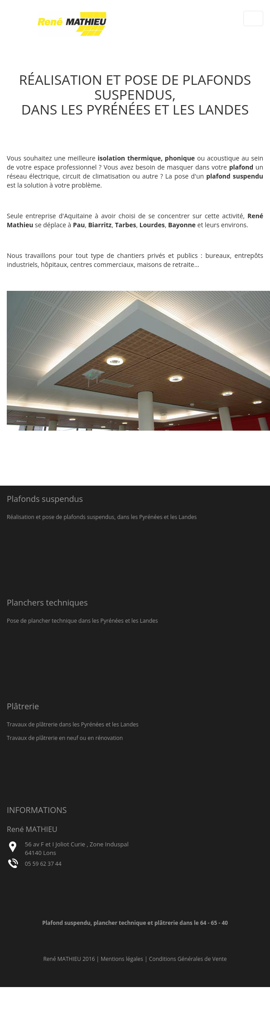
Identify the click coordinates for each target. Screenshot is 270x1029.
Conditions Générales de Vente (188, 959)
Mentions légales (122, 959)
